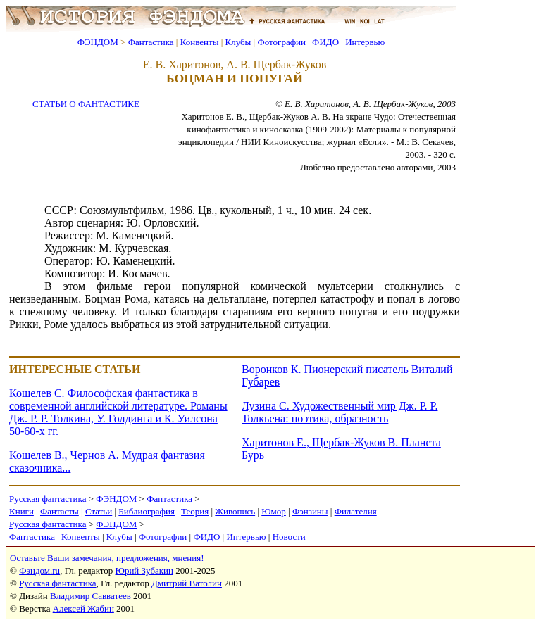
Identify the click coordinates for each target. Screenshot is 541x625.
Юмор (273, 511)
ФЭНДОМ (97, 42)
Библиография (146, 511)
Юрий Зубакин (144, 570)
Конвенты (199, 42)
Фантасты (59, 511)
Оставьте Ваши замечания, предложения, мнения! (107, 558)
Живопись (235, 511)
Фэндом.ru (39, 570)
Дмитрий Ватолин (186, 583)
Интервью (365, 42)
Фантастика (151, 42)
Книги (21, 511)
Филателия (356, 511)
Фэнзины (310, 511)
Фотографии (281, 42)
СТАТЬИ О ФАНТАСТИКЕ (85, 104)
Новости (289, 536)
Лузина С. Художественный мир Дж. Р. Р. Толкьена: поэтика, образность (339, 412)
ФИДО (325, 42)
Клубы (238, 42)
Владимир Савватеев (90, 596)
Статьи (98, 511)
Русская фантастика (47, 498)
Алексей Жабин (83, 608)
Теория (195, 511)
